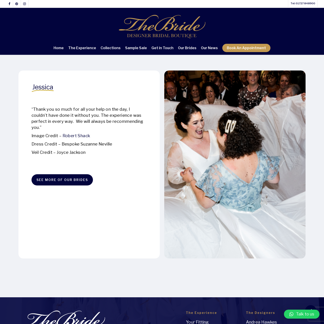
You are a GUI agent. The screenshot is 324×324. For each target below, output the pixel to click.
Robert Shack (76, 135)
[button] (302, 314)
